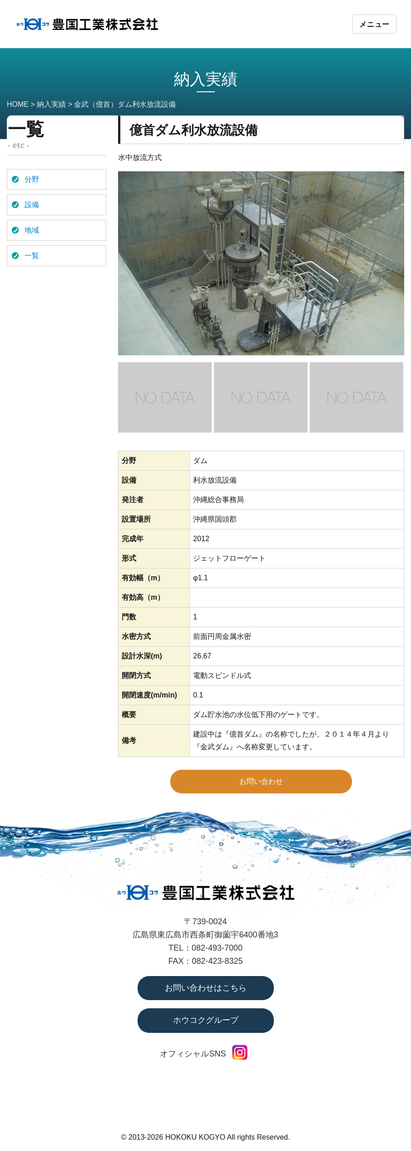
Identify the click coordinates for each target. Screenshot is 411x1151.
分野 (32, 179)
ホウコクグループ (205, 1020)
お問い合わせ (261, 781)
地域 (32, 230)
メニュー (374, 24)
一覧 (32, 255)
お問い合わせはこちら (206, 987)
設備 (32, 205)
